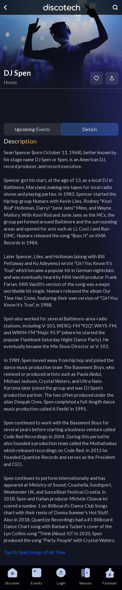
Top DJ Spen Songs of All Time (34, 552)
